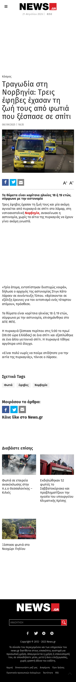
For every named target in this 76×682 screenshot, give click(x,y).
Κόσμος (7, 76)
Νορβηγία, (32, 213)
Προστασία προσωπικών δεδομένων (23, 673)
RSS (57, 673)
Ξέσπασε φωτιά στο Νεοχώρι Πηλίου (16, 547)
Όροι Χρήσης (58, 667)
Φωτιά (8, 385)
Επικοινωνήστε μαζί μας (26, 667)
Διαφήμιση (45, 667)
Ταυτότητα (48, 673)
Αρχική (9, 667)
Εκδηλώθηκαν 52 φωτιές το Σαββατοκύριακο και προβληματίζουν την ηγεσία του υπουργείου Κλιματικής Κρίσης (56, 490)
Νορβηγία (41, 385)
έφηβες (24, 385)
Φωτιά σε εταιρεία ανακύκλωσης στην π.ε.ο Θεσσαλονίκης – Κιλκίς (17, 486)
